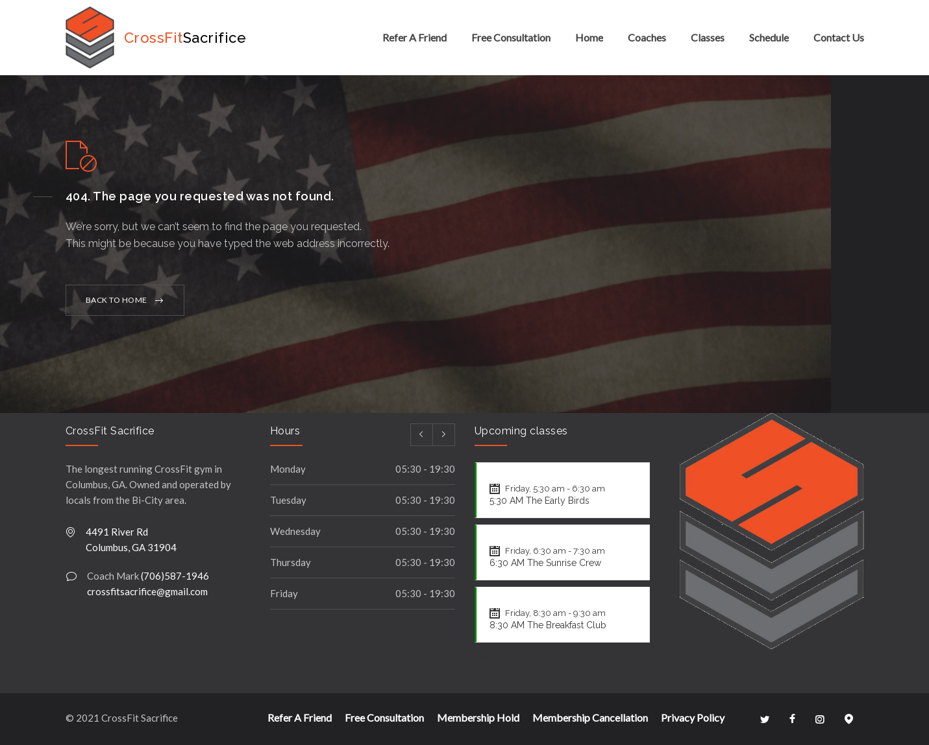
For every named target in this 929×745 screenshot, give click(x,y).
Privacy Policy (693, 717)
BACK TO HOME (116, 300)
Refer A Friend (414, 37)
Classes (708, 37)
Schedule (769, 37)
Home (589, 37)
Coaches (647, 37)
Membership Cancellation (590, 717)
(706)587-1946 (175, 576)
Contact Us (838, 37)
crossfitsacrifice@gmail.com (147, 591)
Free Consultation (511, 37)
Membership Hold (478, 717)
